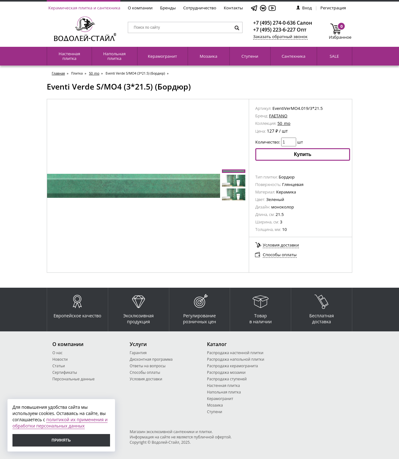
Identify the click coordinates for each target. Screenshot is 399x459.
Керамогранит (162, 56)
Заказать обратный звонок (280, 36)
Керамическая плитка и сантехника (84, 8)
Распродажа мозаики (226, 372)
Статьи (58, 366)
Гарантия (138, 352)
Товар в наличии (260, 308)
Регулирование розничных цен (199, 308)
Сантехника (293, 56)
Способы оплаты (280, 254)
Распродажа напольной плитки (235, 359)
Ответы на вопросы (148, 366)
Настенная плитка (69, 56)
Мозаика (209, 56)
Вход (304, 8)
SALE (334, 56)
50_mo (94, 73)
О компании (140, 8)
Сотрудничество (199, 8)
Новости (60, 359)
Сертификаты (64, 372)
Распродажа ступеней (227, 379)
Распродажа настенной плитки (235, 352)
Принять (61, 440)
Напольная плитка (114, 56)
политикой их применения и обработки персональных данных (60, 423)
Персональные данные (73, 379)
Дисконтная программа (151, 359)
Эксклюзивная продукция (138, 308)
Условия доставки (281, 245)
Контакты (233, 8)
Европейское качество (77, 305)
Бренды (168, 8)
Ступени (249, 56)
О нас (57, 352)
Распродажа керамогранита (232, 366)
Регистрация (333, 8)
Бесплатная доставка (321, 308)
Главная (58, 73)
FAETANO (278, 116)
